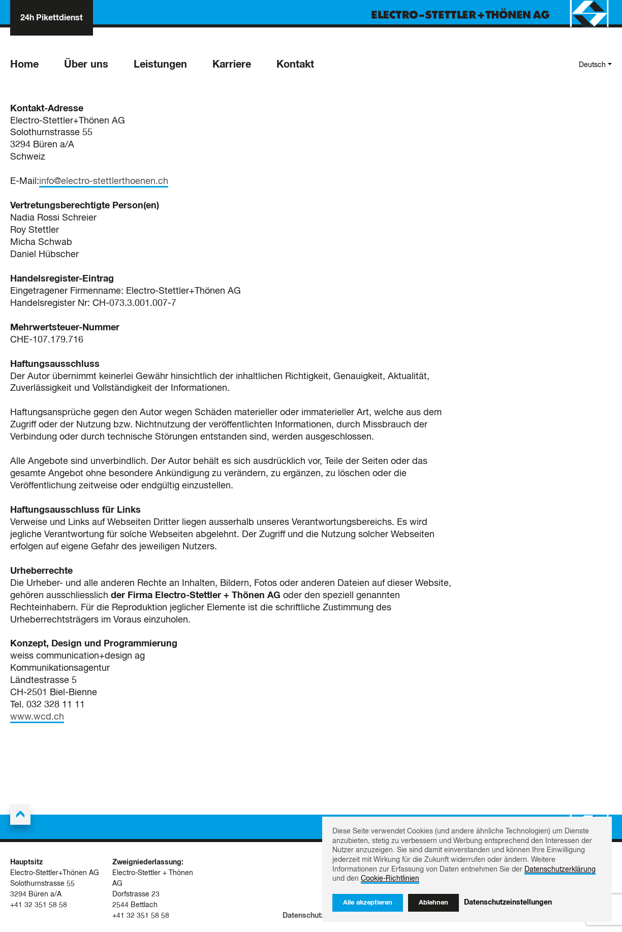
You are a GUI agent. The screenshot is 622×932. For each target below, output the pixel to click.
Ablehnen (433, 902)
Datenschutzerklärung (320, 915)
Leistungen (160, 64)
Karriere (231, 64)
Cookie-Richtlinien (390, 878)
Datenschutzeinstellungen (508, 902)
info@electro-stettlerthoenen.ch (103, 181)
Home (24, 64)
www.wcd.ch (37, 717)
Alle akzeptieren (367, 902)
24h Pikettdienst (51, 18)
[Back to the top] (20, 814)
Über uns (86, 64)
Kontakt (295, 64)
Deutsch (592, 65)
